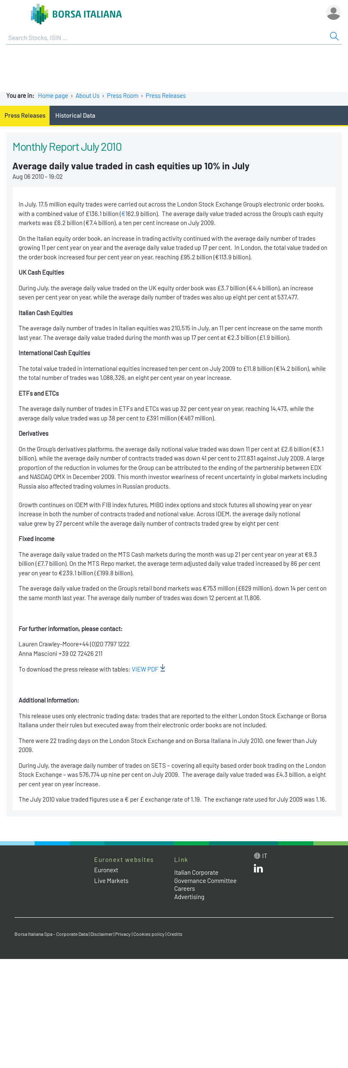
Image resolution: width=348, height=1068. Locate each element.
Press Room (122, 95)
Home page (53, 95)
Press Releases (166, 95)
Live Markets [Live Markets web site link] (111, 880)
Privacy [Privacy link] (123, 934)
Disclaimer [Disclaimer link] (101, 934)
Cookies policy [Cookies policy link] (149, 934)
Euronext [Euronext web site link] (106, 869)
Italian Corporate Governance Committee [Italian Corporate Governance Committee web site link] (205, 876)
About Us (87, 95)
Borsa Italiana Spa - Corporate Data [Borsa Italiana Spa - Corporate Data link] (51, 934)
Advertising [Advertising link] (189, 896)
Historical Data (75, 115)
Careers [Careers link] (184, 888)
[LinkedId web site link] (258, 870)
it (265, 855)
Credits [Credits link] (174, 934)
